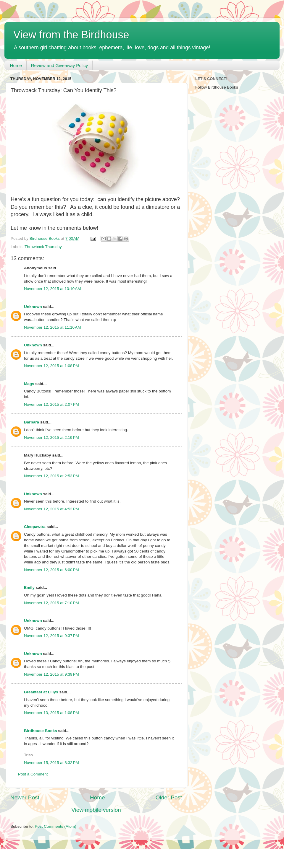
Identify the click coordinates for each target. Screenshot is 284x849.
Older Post (169, 797)
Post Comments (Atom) (55, 826)
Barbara (31, 422)
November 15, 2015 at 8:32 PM (51, 762)
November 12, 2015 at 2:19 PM (51, 437)
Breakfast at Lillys (41, 692)
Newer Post (24, 797)
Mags (29, 384)
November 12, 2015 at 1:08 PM (51, 366)
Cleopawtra (35, 526)
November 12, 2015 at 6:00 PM (51, 570)
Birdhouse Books (40, 731)
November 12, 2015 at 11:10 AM (52, 327)
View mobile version (96, 810)
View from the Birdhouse (71, 35)
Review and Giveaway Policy (59, 65)
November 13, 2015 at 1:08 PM (51, 713)
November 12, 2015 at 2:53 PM (51, 476)
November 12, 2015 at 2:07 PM (51, 404)
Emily (29, 587)
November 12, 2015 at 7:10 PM (51, 603)
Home (16, 65)
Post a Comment (33, 774)
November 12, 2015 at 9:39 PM (51, 674)
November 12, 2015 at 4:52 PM (51, 509)
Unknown (33, 306)
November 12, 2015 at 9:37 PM (51, 635)
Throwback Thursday (43, 247)
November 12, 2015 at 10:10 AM (52, 288)
